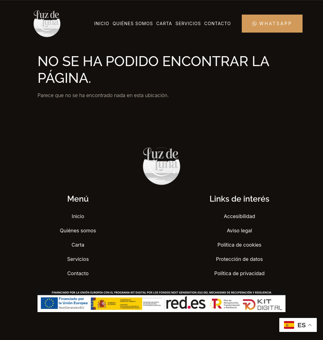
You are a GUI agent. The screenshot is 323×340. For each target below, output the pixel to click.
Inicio (101, 23)
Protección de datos (239, 259)
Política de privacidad (239, 273)
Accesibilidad (239, 216)
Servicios (188, 23)
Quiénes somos (133, 23)
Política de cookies (240, 245)
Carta (164, 23)
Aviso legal (239, 230)
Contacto (217, 23)
